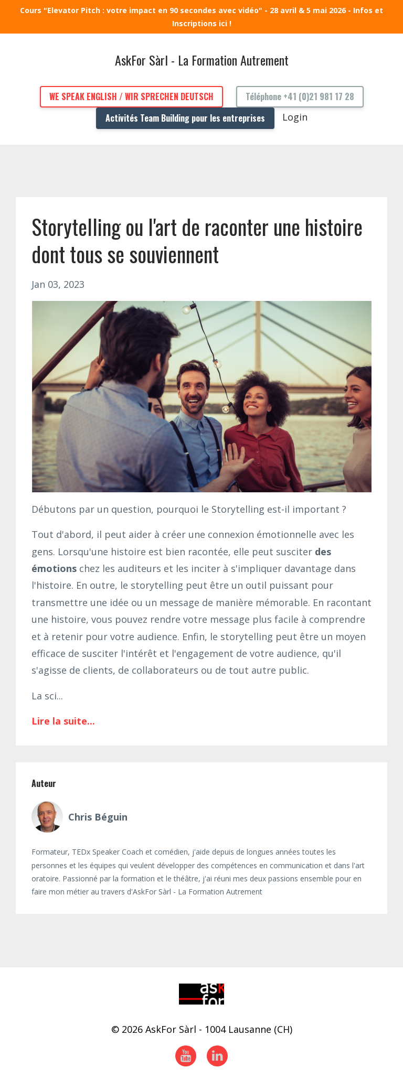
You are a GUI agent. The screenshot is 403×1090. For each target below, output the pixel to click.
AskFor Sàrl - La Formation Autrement (202, 59)
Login (294, 117)
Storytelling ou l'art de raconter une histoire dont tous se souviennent (197, 240)
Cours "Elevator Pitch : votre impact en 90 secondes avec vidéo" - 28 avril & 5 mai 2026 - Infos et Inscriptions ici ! (201, 16)
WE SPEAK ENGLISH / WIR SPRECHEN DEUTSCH (131, 96)
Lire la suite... (63, 721)
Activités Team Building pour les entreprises (185, 118)
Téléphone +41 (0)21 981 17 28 (300, 96)
